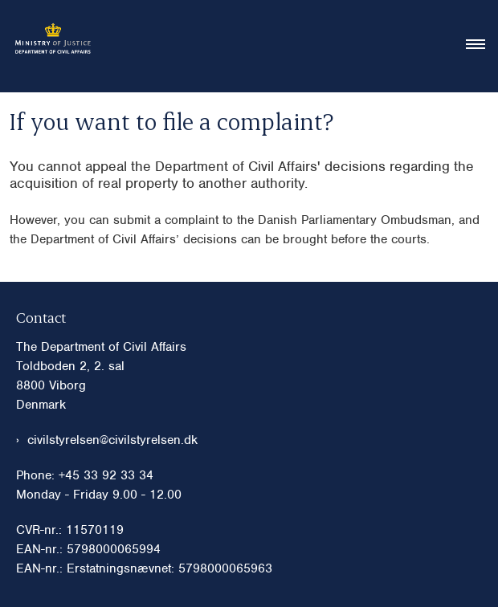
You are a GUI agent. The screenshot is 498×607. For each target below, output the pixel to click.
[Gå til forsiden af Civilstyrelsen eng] (48, 46)
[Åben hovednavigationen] (482, 46)
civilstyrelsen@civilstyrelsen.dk (112, 440)
